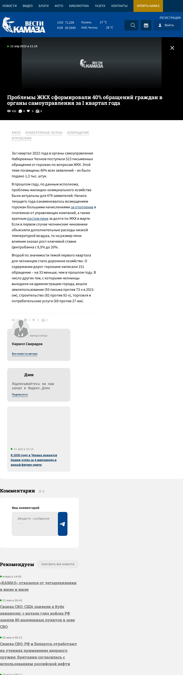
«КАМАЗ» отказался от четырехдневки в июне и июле (30, 447)
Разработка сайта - (165, 661)
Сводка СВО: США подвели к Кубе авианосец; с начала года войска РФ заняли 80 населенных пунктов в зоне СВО (37, 477)
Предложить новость (136, 441)
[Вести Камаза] (23, 25)
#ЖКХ (16, 132)
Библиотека (79, 6)
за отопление (82, 207)
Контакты (119, 6)
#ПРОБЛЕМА (48, 138)
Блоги (44, 6)
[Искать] (133, 25)
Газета (100, 6)
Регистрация (170, 17)
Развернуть (91, 643)
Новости (9, 6)
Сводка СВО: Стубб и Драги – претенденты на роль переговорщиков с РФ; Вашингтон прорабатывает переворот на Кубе (33, 558)
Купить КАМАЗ (148, 6)
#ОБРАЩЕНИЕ (23, 138)
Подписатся (125, 179)
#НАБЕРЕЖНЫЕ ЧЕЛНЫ (44, 132)
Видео (28, 6)
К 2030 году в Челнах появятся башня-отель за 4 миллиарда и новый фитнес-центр (139, 244)
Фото (59, 6)
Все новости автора (130, 138)
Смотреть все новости (54, 425)
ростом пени (38, 218)
